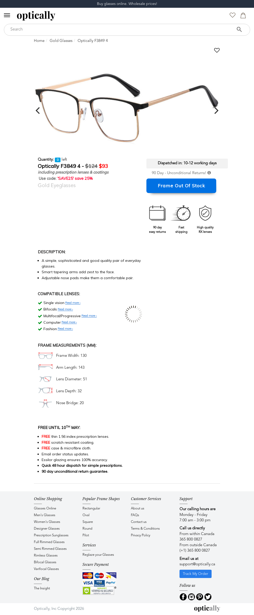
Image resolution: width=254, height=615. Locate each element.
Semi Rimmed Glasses (50, 549)
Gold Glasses (61, 41)
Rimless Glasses (46, 555)
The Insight (42, 588)
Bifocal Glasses (45, 562)
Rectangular (91, 508)
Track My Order (195, 574)
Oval (86, 515)
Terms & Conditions (145, 528)
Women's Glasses (47, 522)
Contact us (139, 522)
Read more (72, 303)
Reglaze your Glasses (98, 555)
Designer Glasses (47, 528)
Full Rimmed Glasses (49, 542)
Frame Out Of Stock (181, 186)
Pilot (86, 535)
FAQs (135, 515)
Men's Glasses (44, 515)
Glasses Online (45, 508)
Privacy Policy (140, 535)
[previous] (38, 110)
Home (39, 41)
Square (88, 522)
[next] (215, 110)
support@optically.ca (197, 564)
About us (137, 508)
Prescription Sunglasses (51, 535)
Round (87, 528)
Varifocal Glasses (46, 569)
